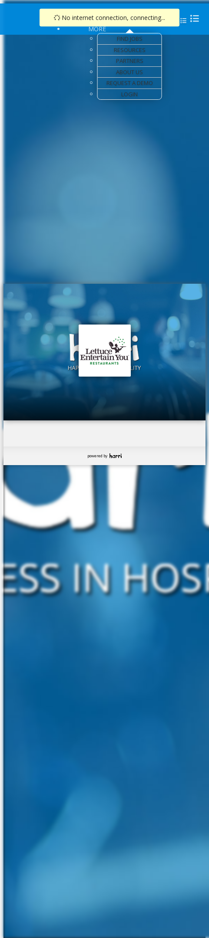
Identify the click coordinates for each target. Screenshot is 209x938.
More (97, 29)
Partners (129, 61)
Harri (115, 455)
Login (129, 94)
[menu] (192, 18)
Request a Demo (129, 83)
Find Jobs (130, 39)
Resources (130, 50)
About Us (129, 72)
